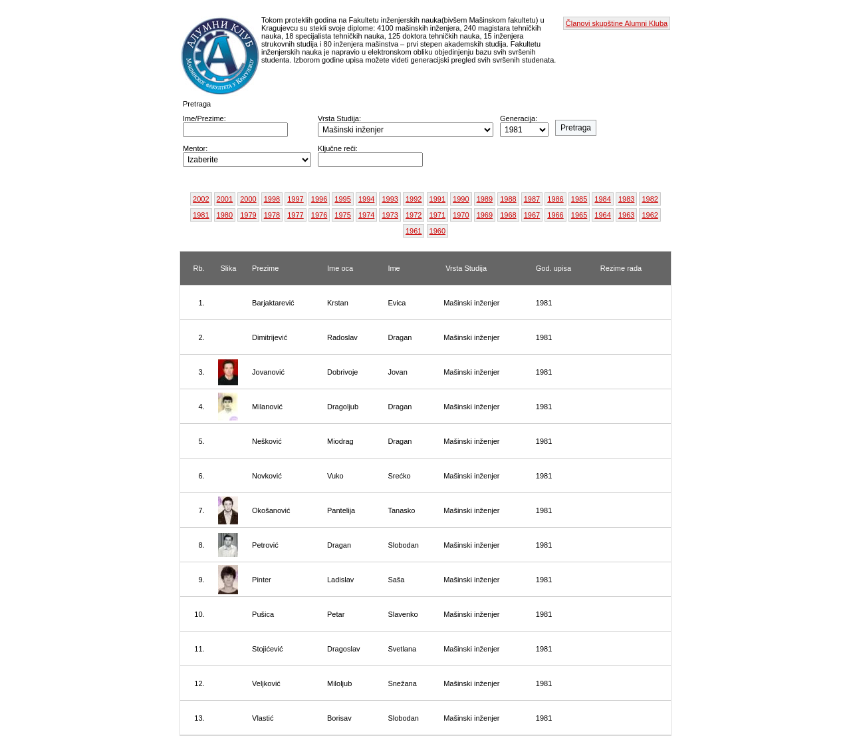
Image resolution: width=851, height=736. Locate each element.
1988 (508, 199)
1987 (532, 199)
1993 (390, 199)
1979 (248, 215)
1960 (437, 231)
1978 (272, 215)
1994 (366, 199)
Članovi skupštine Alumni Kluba (617, 23)
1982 (650, 199)
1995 (342, 199)
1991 (437, 199)
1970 (461, 215)
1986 (555, 199)
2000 (248, 199)
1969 (485, 215)
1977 (295, 215)
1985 (579, 199)
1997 (295, 199)
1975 (342, 215)
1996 (319, 199)
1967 (532, 215)
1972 (414, 215)
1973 (390, 215)
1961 (414, 231)
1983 (626, 199)
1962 (650, 215)
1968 (508, 215)
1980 (225, 215)
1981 (201, 215)
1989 (485, 199)
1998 (272, 199)
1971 (437, 215)
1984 (602, 199)
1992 (414, 199)
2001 (225, 199)
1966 (555, 215)
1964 (602, 215)
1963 (626, 215)
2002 (201, 199)
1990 (461, 199)
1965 (579, 215)
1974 (366, 215)
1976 (319, 215)
